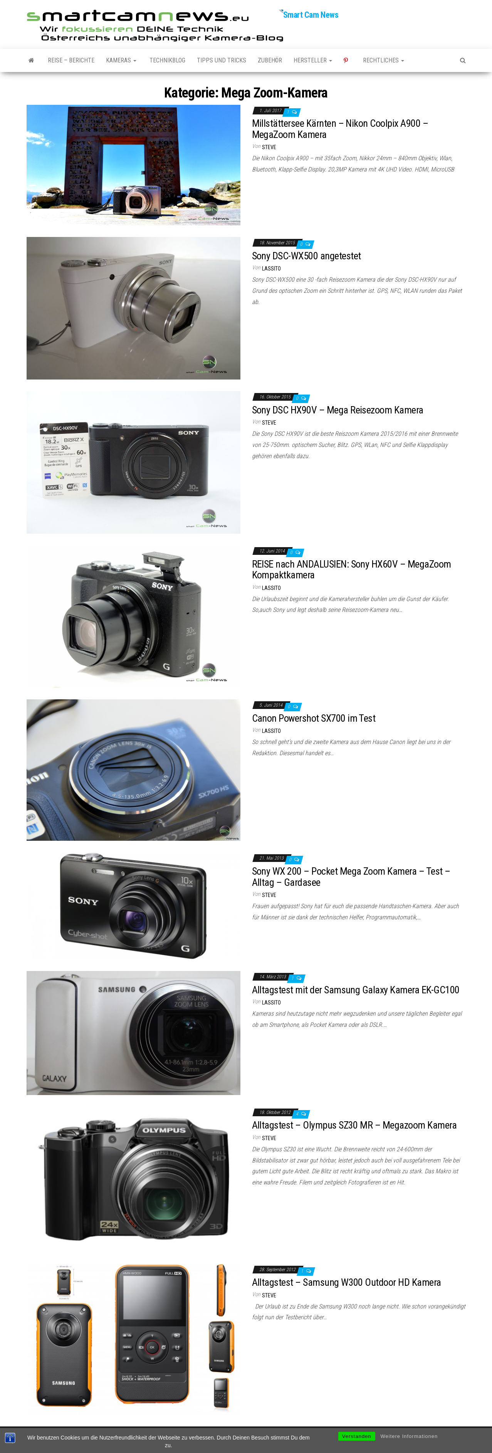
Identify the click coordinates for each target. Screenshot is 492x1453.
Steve (269, 147)
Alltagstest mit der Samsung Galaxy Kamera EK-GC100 (356, 990)
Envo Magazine (298, 1439)
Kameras (121, 60)
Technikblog (166, 60)
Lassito (271, 268)
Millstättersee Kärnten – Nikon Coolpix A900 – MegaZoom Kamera (340, 129)
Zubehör (270, 60)
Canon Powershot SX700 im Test (314, 718)
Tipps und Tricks (221, 60)
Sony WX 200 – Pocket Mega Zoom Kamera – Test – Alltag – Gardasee (351, 876)
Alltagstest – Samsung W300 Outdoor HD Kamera (346, 1282)
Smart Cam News (311, 15)
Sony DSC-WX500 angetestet (306, 256)
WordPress (241, 1439)
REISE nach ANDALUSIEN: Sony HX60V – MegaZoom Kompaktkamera (351, 569)
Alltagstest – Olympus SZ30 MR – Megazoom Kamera (354, 1125)
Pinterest (347, 60)
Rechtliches (383, 60)
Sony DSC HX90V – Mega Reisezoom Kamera (337, 410)
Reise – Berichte (71, 60)
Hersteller (313, 60)
